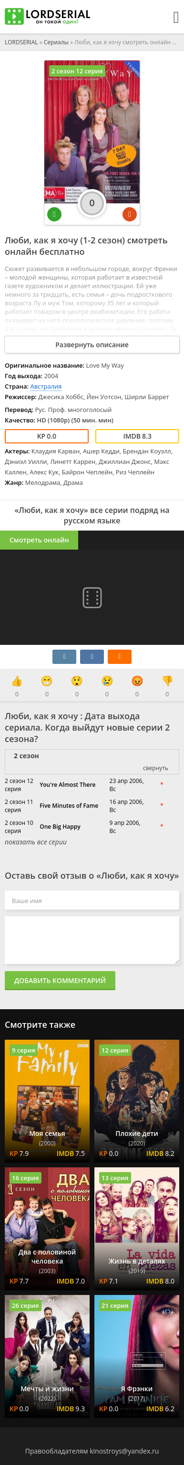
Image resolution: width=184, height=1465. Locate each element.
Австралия (45, 386)
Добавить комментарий (60, 980)
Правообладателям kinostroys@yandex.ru (92, 1450)
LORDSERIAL (21, 42)
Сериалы (56, 42)
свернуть (155, 768)
